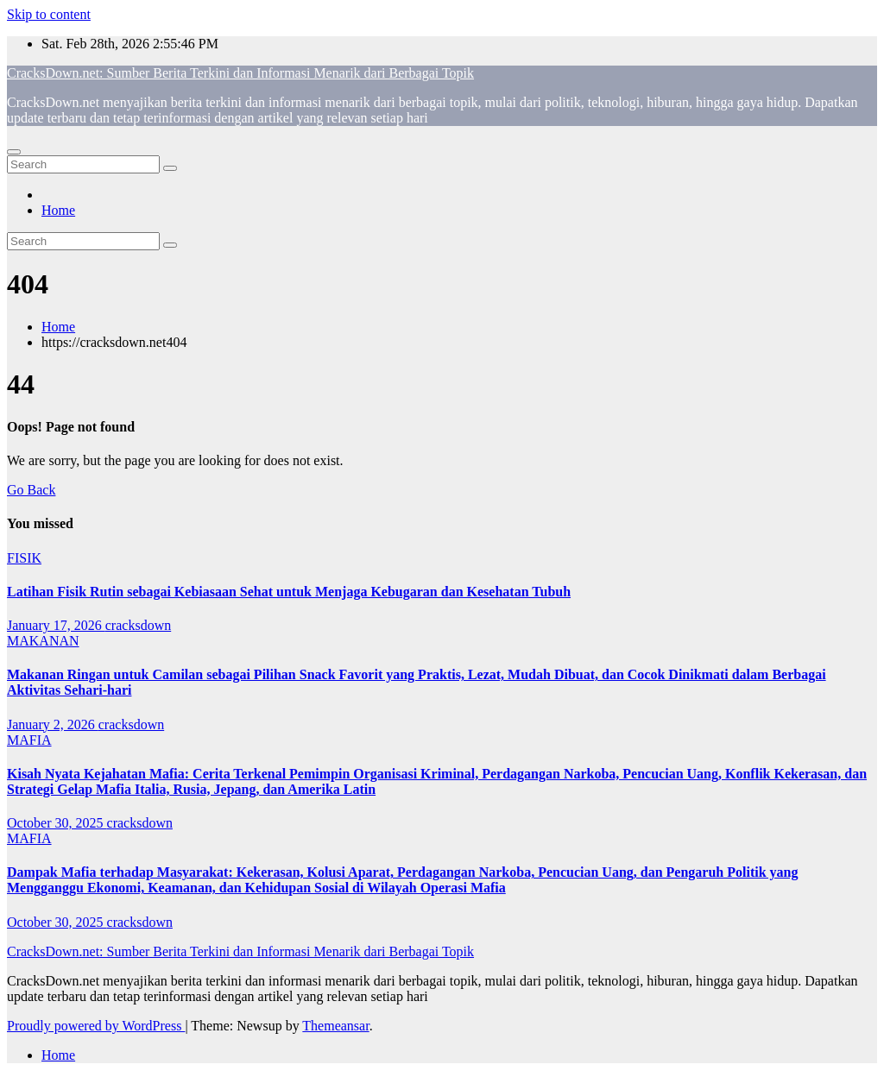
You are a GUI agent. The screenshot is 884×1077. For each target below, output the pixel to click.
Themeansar (335, 1025)
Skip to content (49, 14)
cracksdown (138, 625)
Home (58, 210)
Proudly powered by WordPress (96, 1025)
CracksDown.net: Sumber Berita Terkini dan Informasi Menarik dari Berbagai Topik (240, 73)
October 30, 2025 (57, 823)
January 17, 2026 (56, 625)
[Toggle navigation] (14, 151)
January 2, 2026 (52, 724)
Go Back (31, 489)
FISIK (24, 558)
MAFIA (29, 740)
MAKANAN (43, 640)
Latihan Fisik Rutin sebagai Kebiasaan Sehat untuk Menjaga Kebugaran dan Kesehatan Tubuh (289, 591)
